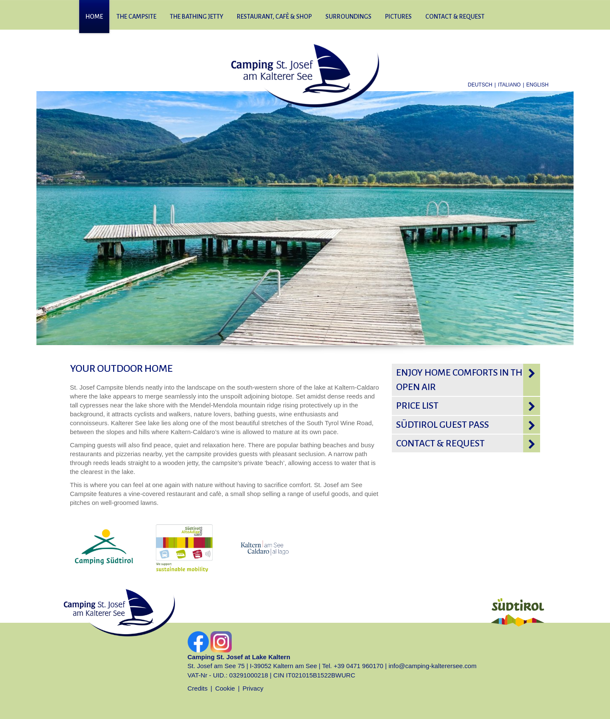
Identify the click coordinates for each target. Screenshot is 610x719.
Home (94, 16)
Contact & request (455, 16)
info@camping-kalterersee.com (432, 665)
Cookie (225, 688)
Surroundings (348, 16)
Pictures (398, 16)
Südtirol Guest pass (442, 425)
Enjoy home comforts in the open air (461, 380)
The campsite (136, 16)
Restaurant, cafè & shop (274, 16)
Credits (198, 688)
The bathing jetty (196, 16)
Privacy (253, 688)
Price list (417, 406)
